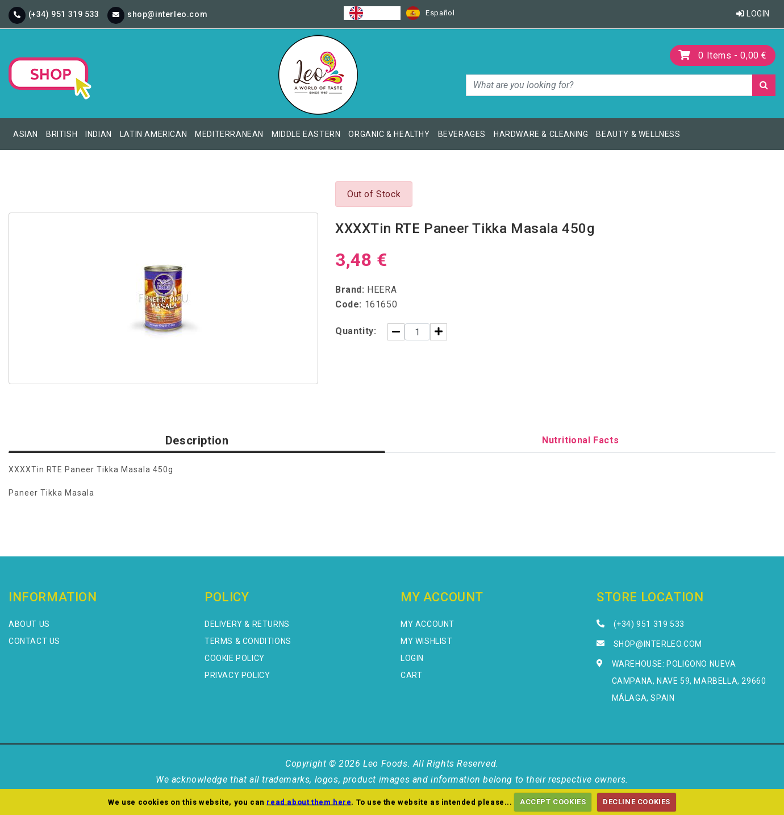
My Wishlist (427, 641)
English (372, 13)
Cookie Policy (235, 658)
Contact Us (34, 641)
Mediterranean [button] (229, 134)
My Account (427, 624)
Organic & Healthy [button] (388, 134)
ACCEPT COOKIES (553, 801)
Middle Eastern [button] (306, 134)
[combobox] (372, 13)
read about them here (308, 801)
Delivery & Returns (247, 624)
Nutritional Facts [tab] (580, 440)
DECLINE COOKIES (636, 801)
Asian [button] (25, 134)
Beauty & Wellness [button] (638, 134)
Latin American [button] (153, 134)
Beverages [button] (462, 134)
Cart (411, 675)
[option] (430, 13)
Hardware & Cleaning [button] (541, 134)
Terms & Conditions (248, 641)
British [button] (61, 134)
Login (753, 13)
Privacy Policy (237, 675)
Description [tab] (197, 440)
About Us (29, 624)
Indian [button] (98, 134)
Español (430, 13)
